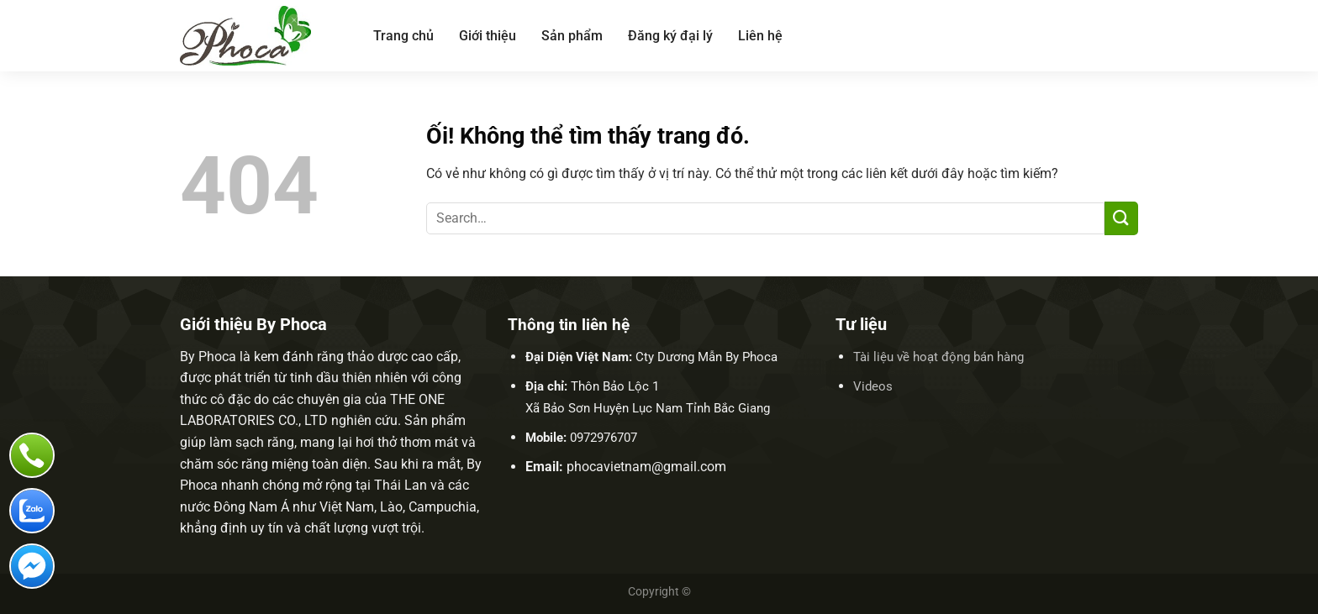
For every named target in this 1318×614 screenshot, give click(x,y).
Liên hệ (760, 36)
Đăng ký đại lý (670, 36)
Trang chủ (403, 36)
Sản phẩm (572, 36)
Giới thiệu (487, 36)
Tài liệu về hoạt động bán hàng (938, 357)
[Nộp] (1121, 218)
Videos (873, 386)
